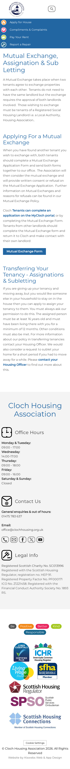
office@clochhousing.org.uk (22, 530)
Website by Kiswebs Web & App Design (35, 757)
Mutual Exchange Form (24, 251)
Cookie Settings (35, 743)
